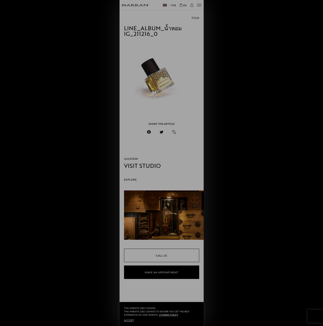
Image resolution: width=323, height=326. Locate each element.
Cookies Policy (168, 315)
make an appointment (161, 272)
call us (161, 255)
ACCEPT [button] (129, 320)
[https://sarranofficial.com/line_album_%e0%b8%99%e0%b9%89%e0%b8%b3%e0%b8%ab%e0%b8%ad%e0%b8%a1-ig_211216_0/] (174, 132)
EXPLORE (130, 179)
